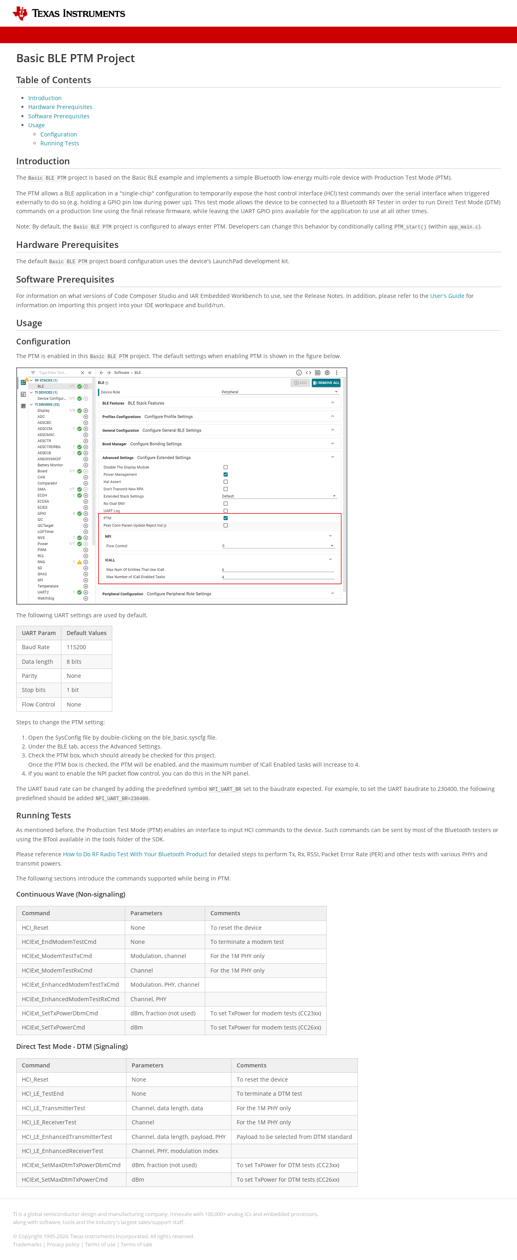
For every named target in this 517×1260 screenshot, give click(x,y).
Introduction (45, 98)
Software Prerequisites (59, 116)
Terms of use (100, 1244)
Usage (36, 125)
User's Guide (447, 296)
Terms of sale (136, 1244)
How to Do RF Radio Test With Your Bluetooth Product (135, 854)
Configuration (58, 134)
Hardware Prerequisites (60, 107)
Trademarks (27, 1244)
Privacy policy (63, 1244)
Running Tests (59, 143)
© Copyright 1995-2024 (40, 1236)
